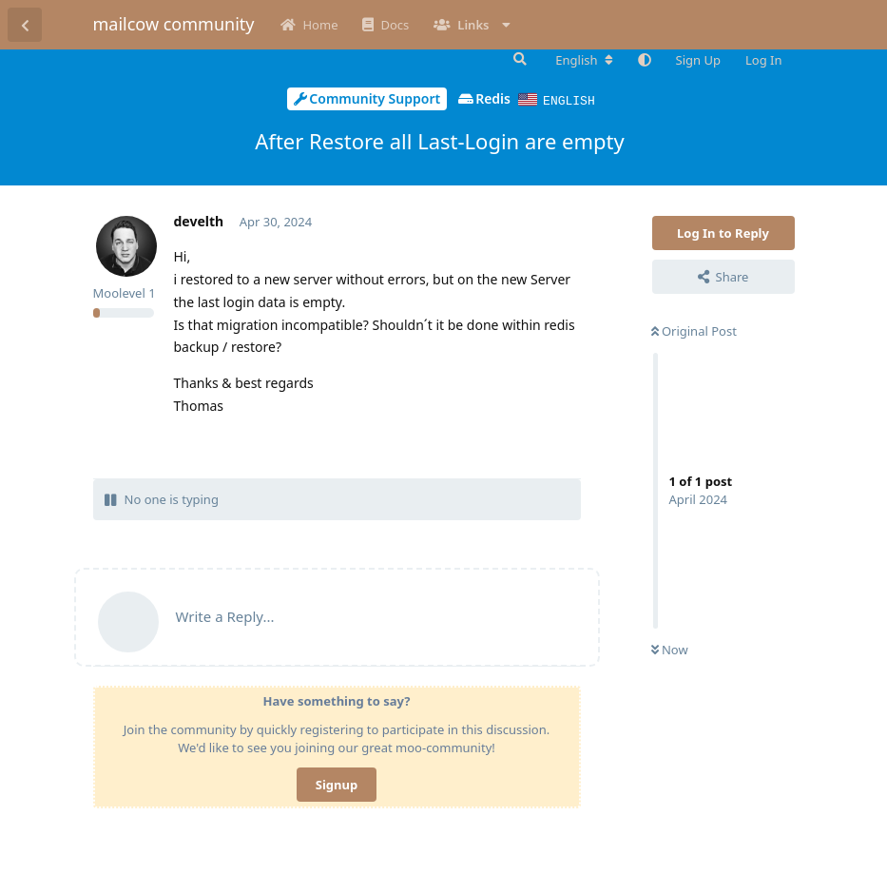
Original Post (694, 330)
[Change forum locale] (584, 60)
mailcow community (174, 23)
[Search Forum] (518, 59)
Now (669, 648)
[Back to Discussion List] (25, 25)
